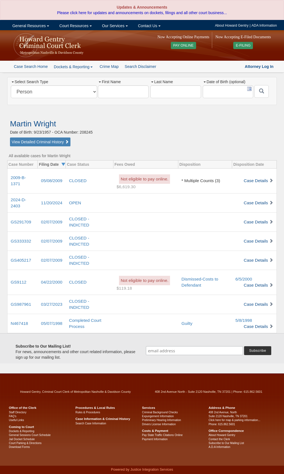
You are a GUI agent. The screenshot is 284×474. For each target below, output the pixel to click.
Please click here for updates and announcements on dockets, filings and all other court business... (142, 13)
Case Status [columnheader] (78, 164)
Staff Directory (17, 412)
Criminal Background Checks (160, 412)
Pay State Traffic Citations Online (162, 435)
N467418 (19, 323)
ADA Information (264, 25)
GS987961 (21, 304)
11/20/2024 (51, 202)
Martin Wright (33, 123)
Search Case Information (90, 423)
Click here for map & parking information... (234, 420)
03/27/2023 (51, 304)
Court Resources (75, 26)
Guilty (186, 323)
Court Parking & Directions (25, 443)
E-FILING (243, 45)
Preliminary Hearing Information (161, 420)
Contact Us (149, 26)
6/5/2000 (243, 279)
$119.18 (124, 288)
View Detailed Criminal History (40, 142)
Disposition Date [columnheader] (248, 164)
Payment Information (155, 439)
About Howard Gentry (231, 25)
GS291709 (21, 222)
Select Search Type (30, 82)
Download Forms (19, 446)
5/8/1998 (243, 320)
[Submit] (261, 91)
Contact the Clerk (219, 439)
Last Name (162, 82)
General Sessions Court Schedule (30, 435)
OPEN (75, 202)
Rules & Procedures (87, 412)
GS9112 (18, 282)
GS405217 (21, 260)
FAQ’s (12, 416)
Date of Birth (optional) (224, 82)
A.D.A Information (219, 446)
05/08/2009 (51, 180)
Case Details (256, 180)
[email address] (194, 350)
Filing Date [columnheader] (49, 164)
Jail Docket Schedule (22, 439)
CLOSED (78, 180)
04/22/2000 (51, 282)
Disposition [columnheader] (190, 164)
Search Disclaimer (140, 66)
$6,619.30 (125, 186)
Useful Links (16, 420)
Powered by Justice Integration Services (142, 470)
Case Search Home (31, 66)
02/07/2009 (51, 222)
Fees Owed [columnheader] (125, 164)
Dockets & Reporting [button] (73, 67)
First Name (110, 82)
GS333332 (21, 241)
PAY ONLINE (183, 45)
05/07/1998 (51, 323)
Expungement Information (158, 416)
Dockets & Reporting (21, 431)
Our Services (114, 26)
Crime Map (109, 66)
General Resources (30, 26)
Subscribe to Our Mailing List (226, 443)
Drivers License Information (159, 424)
